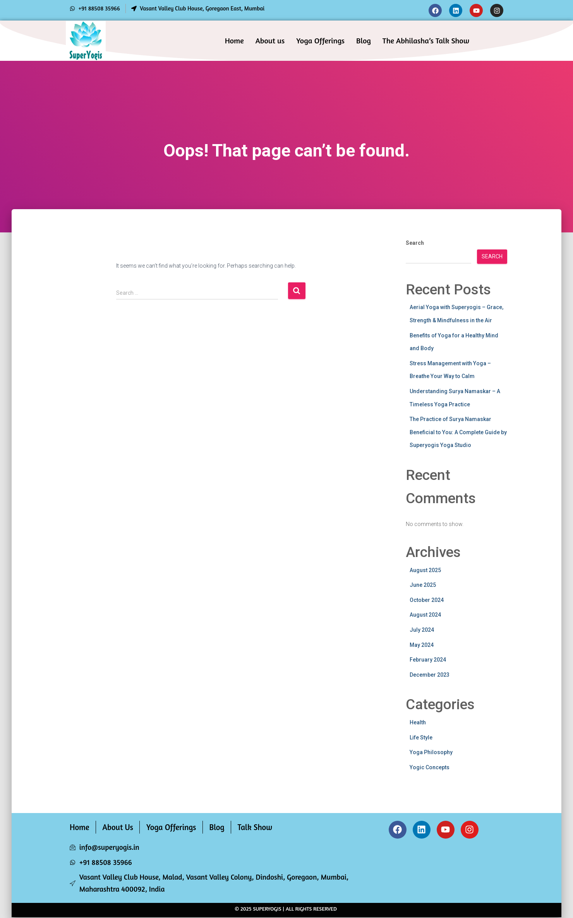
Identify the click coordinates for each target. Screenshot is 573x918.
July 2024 (422, 630)
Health (418, 722)
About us (270, 40)
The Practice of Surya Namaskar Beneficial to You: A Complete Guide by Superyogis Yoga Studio (458, 432)
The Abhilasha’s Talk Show (426, 40)
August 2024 (425, 615)
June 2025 (423, 585)
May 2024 (422, 645)
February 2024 (428, 660)
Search (415, 243)
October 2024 (427, 600)
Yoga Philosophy (431, 752)
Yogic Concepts (429, 767)
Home (234, 40)
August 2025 (425, 570)
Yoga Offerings (320, 40)
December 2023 (429, 675)
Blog (363, 40)
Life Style (421, 737)
